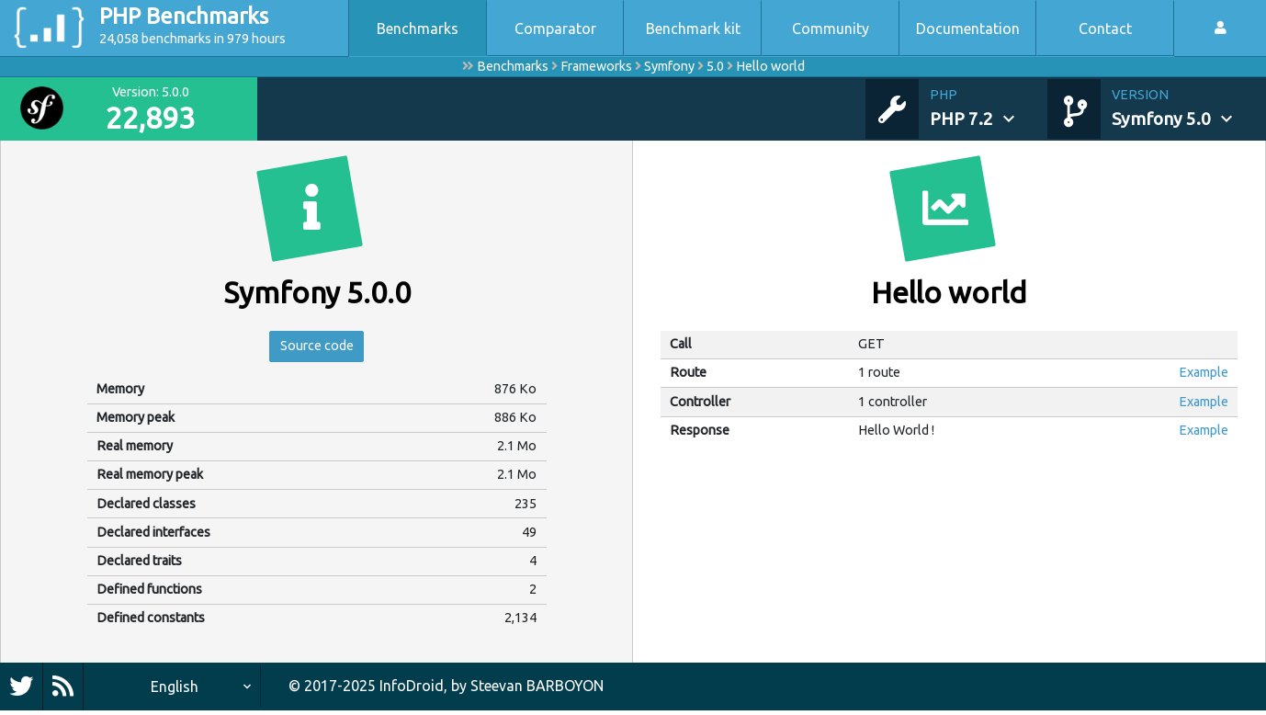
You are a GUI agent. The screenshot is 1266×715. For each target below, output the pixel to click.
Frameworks (596, 66)
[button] (988, 108)
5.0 (715, 66)
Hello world (770, 66)
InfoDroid (411, 690)
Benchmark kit (693, 28)
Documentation (968, 28)
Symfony (669, 66)
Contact (1105, 28)
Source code (317, 348)
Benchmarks (417, 28)
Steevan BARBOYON (537, 690)
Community (830, 28)
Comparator (555, 28)
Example (1203, 372)
